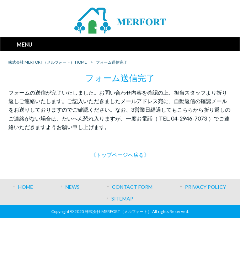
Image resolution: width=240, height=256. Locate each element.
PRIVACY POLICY (205, 187)
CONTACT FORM (132, 187)
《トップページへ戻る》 (120, 154)
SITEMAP (122, 199)
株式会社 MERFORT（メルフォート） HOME (47, 62)
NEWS (72, 187)
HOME (25, 187)
